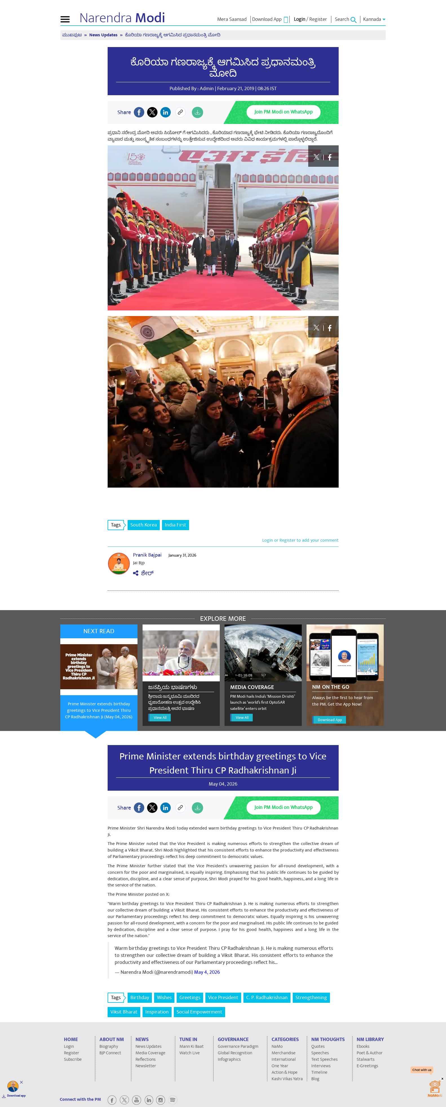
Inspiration (157, 1012)
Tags (117, 525)
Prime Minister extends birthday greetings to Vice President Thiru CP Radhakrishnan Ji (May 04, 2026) (98, 710)
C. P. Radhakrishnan (267, 997)
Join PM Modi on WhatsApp (283, 112)
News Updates (104, 35)
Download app (16, 1095)
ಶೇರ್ (143, 573)
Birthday (139, 997)
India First (175, 525)
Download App (330, 720)
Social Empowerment (199, 1012)
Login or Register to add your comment (300, 540)
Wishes (164, 997)
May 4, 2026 (207, 972)
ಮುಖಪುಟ (72, 35)
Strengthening (311, 997)
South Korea (143, 525)
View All (160, 717)
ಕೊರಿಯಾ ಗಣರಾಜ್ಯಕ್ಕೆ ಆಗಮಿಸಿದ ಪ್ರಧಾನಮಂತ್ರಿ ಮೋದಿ (172, 35)
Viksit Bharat (123, 1012)
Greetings (189, 997)
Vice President (223, 997)
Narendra (122, 18)
